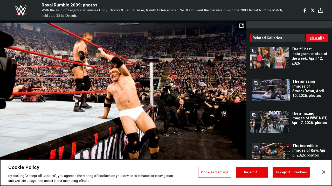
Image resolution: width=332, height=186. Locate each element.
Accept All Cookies (291, 172)
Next (231, 91)
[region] (166, 172)
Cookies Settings (215, 172)
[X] (313, 10)
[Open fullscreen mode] (241, 25)
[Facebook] (305, 10)
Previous (14, 91)
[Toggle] (321, 10)
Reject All (252, 172)
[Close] (323, 172)
